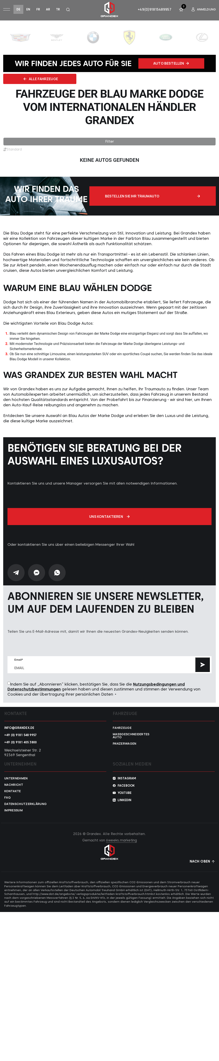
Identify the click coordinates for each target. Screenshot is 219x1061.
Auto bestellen (171, 64)
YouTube (125, 793)
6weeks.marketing (121, 841)
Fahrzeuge (122, 728)
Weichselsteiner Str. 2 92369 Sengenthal (22, 753)
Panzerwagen (124, 744)
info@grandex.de (19, 728)
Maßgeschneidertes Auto (131, 737)
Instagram (127, 779)
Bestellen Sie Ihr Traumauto (173, 196)
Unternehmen (16, 779)
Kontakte (12, 791)
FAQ (7, 798)
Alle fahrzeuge (54, 79)
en (28, 9)
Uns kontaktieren (109, 517)
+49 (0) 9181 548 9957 (20, 735)
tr (58, 9)
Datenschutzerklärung (24, 804)
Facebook (126, 786)
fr (38, 9)
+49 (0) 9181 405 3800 (20, 743)
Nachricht (13, 785)
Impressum (13, 811)
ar (48, 9)
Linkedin (124, 800)
